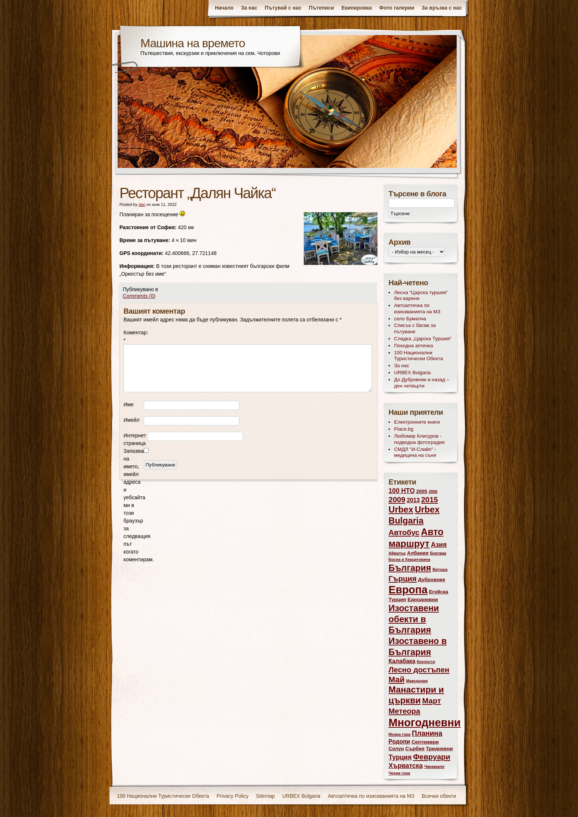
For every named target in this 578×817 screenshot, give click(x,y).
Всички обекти (439, 796)
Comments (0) (139, 296)
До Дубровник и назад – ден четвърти (421, 383)
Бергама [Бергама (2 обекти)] (438, 553)
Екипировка (356, 8)
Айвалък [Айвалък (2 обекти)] (397, 553)
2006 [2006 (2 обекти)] (433, 491)
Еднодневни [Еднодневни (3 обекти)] (423, 599)
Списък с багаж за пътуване (415, 328)
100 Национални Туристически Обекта (418, 356)
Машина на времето (192, 43)
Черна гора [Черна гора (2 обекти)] (399, 773)
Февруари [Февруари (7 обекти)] (431, 756)
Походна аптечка (413, 345)
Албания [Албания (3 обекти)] (417, 553)
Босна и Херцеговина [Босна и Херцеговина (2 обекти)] (409, 559)
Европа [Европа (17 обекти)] (408, 590)
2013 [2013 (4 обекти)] (413, 500)
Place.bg (403, 429)
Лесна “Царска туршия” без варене (421, 295)
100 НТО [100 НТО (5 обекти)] (402, 490)
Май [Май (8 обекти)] (397, 679)
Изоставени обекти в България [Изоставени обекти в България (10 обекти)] (414, 619)
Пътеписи (321, 8)
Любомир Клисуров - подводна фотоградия (419, 439)
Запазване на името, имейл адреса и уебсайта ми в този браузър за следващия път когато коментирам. (133, 505)
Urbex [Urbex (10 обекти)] (401, 509)
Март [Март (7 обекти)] (431, 700)
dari (142, 204)
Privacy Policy (232, 796)
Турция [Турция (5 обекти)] (400, 757)
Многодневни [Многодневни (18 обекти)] (425, 722)
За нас (249, 8)
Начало (224, 8)
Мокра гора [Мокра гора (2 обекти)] (399, 734)
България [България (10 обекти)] (410, 568)
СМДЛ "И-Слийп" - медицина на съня (415, 452)
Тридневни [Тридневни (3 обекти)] (439, 748)
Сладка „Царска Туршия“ (423, 338)
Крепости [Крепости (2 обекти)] (426, 661)
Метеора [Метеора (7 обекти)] (404, 711)
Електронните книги (417, 422)
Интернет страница (134, 439)
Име (128, 404)
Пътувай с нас (283, 8)
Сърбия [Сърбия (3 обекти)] (414, 748)
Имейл (131, 420)
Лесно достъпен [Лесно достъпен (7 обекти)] (419, 669)
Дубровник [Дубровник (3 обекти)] (431, 579)
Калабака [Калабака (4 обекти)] (402, 661)
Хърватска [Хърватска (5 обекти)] (406, 765)
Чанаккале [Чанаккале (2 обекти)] (434, 766)
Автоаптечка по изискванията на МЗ (417, 308)
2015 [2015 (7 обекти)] (429, 499)
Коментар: (133, 336)
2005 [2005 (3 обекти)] (421, 491)
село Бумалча (410, 318)
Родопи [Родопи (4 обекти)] (399, 741)
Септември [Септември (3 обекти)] (425, 742)
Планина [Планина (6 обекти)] (427, 733)
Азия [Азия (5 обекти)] (439, 544)
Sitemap (265, 796)
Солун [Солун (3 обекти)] (396, 748)
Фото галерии (396, 8)
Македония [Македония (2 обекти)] (417, 681)
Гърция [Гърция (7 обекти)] (403, 578)
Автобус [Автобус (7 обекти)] (404, 532)
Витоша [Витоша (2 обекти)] (440, 569)
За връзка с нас (442, 8)
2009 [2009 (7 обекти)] (397, 499)
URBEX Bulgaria (412, 372)
